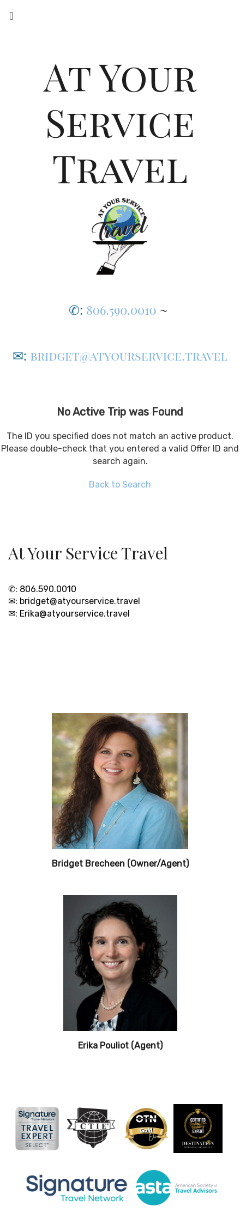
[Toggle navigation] (11, 18)
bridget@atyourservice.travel (128, 356)
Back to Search (120, 484)
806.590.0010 (121, 310)
